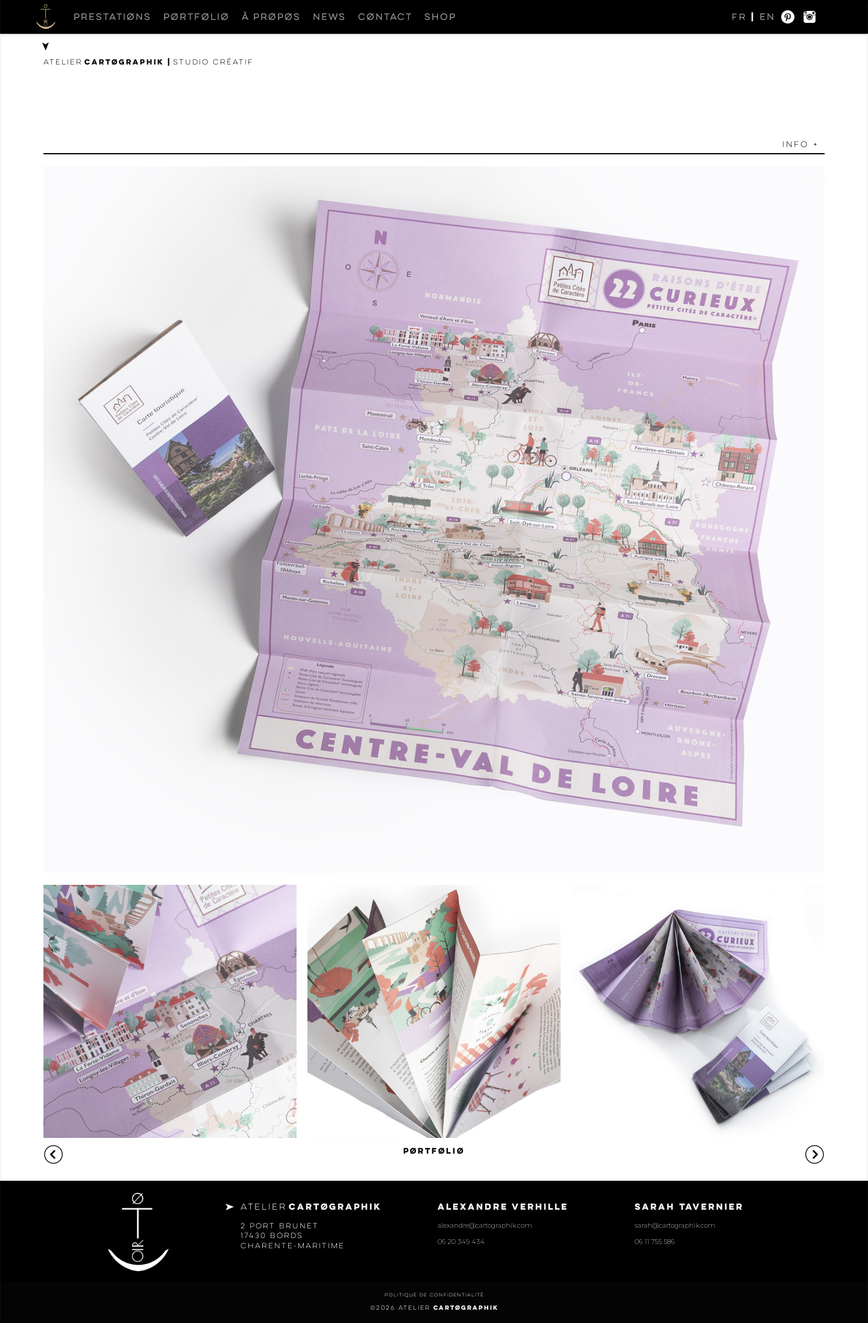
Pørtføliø (196, 16)
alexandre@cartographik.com (485, 1225)
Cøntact (385, 16)
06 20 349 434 (461, 1241)
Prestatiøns (112, 16)
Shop (440, 16)
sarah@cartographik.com (675, 1225)
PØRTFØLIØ (434, 1150)
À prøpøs (271, 16)
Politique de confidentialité (434, 1295)
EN (767, 16)
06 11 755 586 (655, 1241)
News (329, 16)
